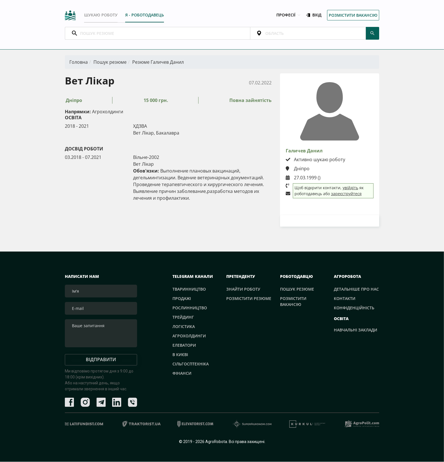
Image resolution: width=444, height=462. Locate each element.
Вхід (313, 15)
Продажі (181, 298)
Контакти (344, 298)
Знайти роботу (243, 289)
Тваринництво (189, 289)
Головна (78, 62)
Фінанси (181, 373)
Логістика (183, 326)
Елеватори (184, 345)
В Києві (180, 354)
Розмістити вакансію (353, 15)
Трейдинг (183, 317)
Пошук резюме (110, 62)
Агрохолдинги (189, 336)
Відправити (101, 360)
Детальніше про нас (356, 289)
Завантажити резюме (330, 221)
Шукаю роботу (101, 15)
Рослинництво (189, 308)
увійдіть (350, 188)
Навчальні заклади (355, 330)
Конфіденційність (354, 308)
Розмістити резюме (248, 298)
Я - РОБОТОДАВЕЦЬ (144, 15)
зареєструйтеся (346, 194)
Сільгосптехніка (190, 364)
